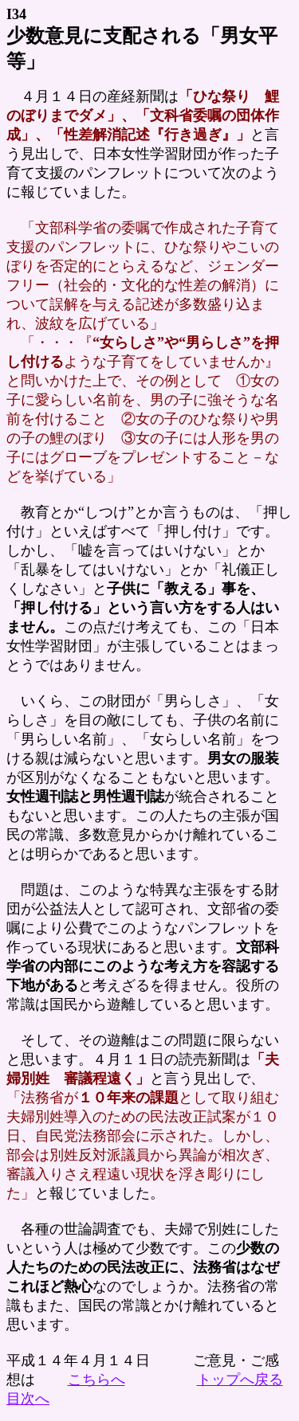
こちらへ (96, 1380)
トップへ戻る (240, 1380)
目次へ (27, 1399)
